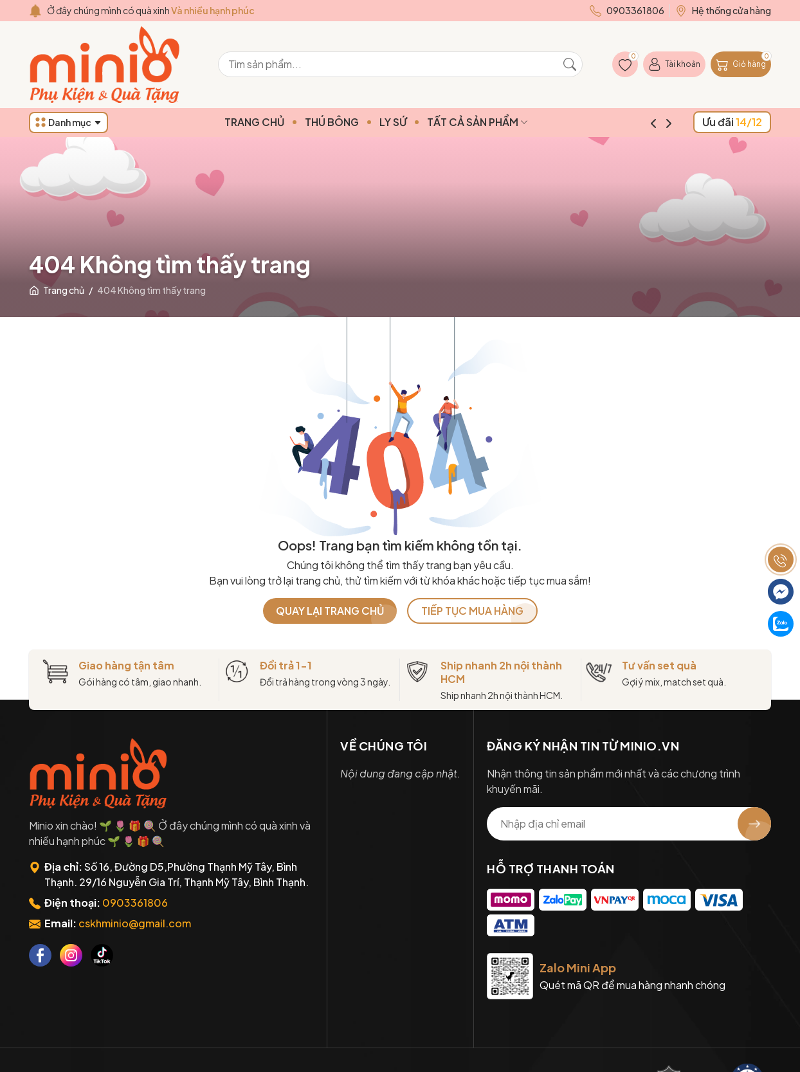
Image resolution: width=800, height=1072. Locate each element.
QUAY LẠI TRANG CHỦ (330, 610)
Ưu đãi (732, 122)
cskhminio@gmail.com (134, 923)
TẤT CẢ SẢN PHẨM (501, 122)
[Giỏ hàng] (741, 64)
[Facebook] (40, 955)
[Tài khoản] (674, 64)
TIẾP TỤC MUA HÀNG (472, 610)
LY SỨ (417, 122)
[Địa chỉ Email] (629, 823)
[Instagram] (71, 955)
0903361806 (135, 902)
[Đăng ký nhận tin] (754, 823)
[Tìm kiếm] (569, 64)
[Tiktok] (102, 955)
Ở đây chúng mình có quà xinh (151, 10)
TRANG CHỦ (279, 122)
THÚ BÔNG (356, 122)
